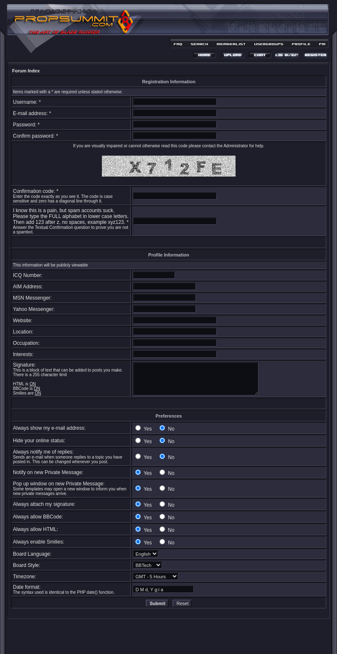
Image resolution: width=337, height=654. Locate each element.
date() (92, 592)
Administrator (235, 146)
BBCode (20, 388)
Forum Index (26, 70)
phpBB (153, 635)
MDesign (198, 640)
